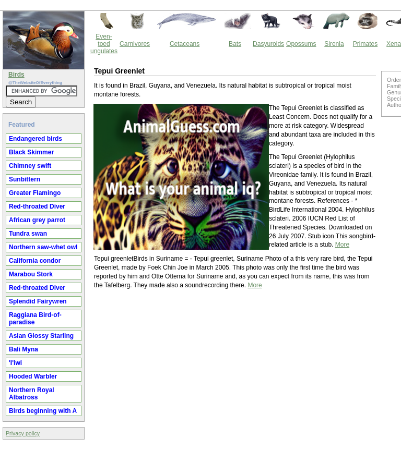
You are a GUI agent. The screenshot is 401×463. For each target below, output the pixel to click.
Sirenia (334, 43)
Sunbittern (24, 179)
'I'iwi (15, 363)
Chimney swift (30, 165)
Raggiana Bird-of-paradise (35, 318)
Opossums (301, 43)
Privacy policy (23, 433)
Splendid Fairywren (38, 301)
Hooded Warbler (33, 376)
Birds (16, 74)
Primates (365, 43)
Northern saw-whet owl (43, 247)
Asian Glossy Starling (41, 335)
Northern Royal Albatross (31, 393)
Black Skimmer (31, 152)
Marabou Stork (31, 274)
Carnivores (135, 43)
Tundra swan (28, 233)
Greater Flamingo (35, 193)
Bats (235, 43)
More (342, 244)
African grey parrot (37, 220)
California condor (35, 260)
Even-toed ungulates (103, 44)
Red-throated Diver (37, 206)
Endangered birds (35, 138)
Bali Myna (23, 349)
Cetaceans (184, 43)
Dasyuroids (268, 43)
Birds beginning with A (43, 411)
